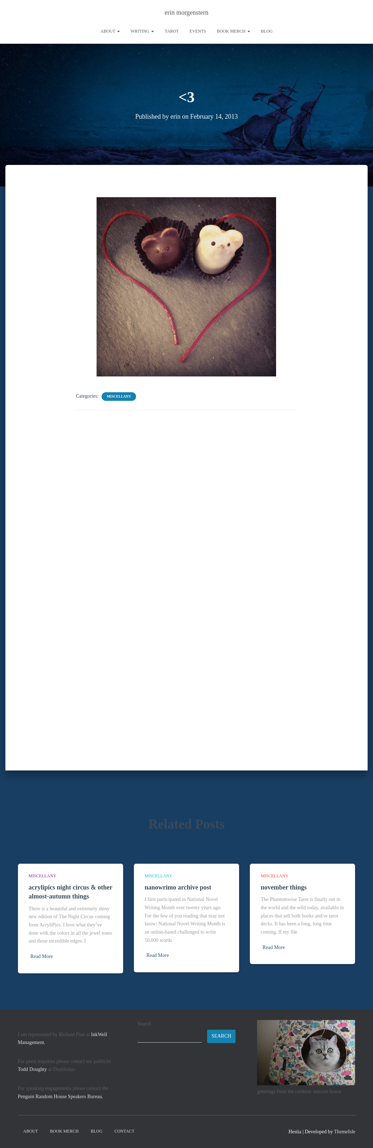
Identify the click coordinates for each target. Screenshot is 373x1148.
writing (142, 31)
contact (125, 1131)
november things (284, 887)
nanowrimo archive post (178, 887)
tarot (172, 31)
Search (144, 1023)
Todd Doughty (32, 1069)
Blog (267, 31)
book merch (233, 31)
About (110, 31)
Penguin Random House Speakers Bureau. (60, 1096)
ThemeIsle (344, 1131)
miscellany (119, 396)
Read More (42, 956)
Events (198, 31)
